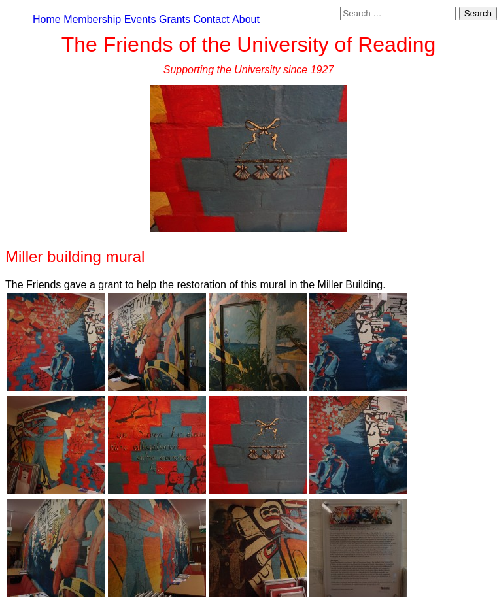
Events (140, 19)
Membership (92, 19)
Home (47, 19)
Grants (174, 19)
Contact (211, 19)
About (246, 19)
